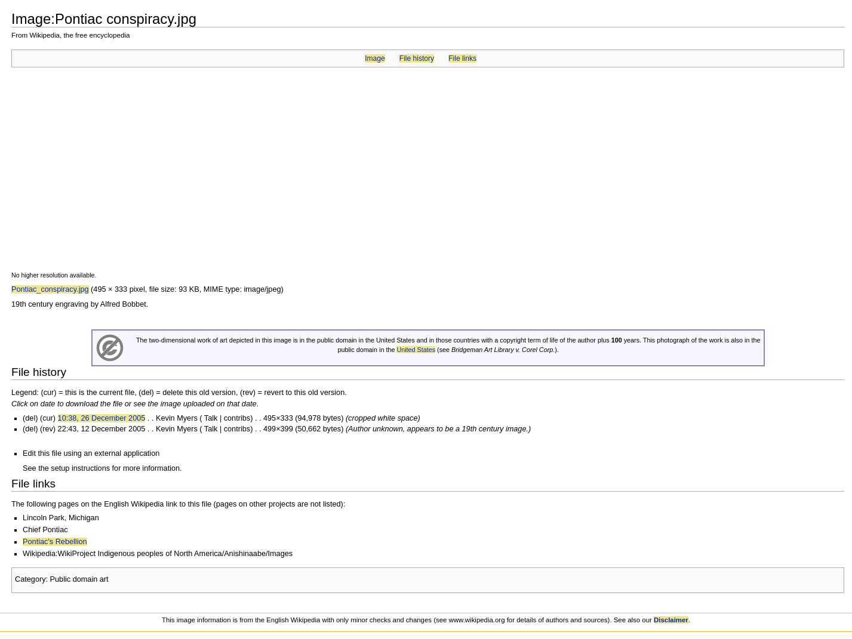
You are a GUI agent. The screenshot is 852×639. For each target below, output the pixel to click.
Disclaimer (671, 619)
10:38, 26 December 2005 (102, 418)
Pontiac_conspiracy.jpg (50, 289)
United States (415, 349)
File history (416, 58)
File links (462, 58)
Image (375, 58)
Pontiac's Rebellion (55, 542)
